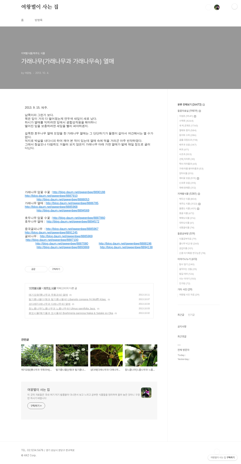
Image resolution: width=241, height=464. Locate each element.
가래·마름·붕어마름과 (191, 168)
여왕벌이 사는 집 (40, 7)
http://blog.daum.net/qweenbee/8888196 (125, 243)
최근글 (181, 314)
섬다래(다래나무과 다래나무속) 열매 (49, 303)
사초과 (185, 154)
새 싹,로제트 (188, 125)
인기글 (191, 314)
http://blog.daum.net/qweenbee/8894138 (126, 247)
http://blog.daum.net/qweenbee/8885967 (72, 228)
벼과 (184, 149)
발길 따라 (186, 274)
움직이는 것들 (188, 269)
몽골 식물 (186, 213)
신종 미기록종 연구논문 (192, 253)
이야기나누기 (187, 259)
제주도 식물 (49, 288)
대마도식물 (186, 222)
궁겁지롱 (186, 248)
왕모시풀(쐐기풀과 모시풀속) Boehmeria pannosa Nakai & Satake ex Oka (71, 313)
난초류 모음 (187, 183)
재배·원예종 (187, 187)
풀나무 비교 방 (189, 243)
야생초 (187, 116)
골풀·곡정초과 (188, 140)
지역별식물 (35, 288)
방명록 (38, 20)
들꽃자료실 (189, 110)
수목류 (186, 120)
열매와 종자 (187, 130)
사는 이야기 (187, 278)
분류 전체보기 (191, 104)
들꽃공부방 (186, 233)
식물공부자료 (187, 238)
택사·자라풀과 (188, 163)
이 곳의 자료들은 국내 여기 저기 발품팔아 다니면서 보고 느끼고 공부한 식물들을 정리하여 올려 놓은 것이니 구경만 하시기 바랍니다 (83, 396)
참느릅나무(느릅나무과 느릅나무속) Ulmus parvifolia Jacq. (62, 308)
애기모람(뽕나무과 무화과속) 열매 (48, 294)
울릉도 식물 (189, 208)
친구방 (184, 283)
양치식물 (186, 173)
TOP (217, 452)
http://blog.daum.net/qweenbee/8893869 (63, 247)
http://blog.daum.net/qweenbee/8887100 (52, 239)
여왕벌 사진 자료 (189, 294)
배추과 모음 (187, 144)
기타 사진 (185, 289)
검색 (208, 7)
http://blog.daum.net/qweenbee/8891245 (51, 232)
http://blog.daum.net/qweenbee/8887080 (62, 243)
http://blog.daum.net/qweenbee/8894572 (73, 221)
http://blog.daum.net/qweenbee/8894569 (63, 210)
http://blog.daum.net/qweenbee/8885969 (66, 236)
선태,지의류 (187, 159)
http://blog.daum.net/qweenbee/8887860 (78, 217)
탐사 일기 (186, 264)
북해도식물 (187, 218)
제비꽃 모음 (189, 178)
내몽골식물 (186, 227)
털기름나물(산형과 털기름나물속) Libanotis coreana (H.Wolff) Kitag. (67, 299)
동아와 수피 (187, 135)
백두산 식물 (187, 199)
